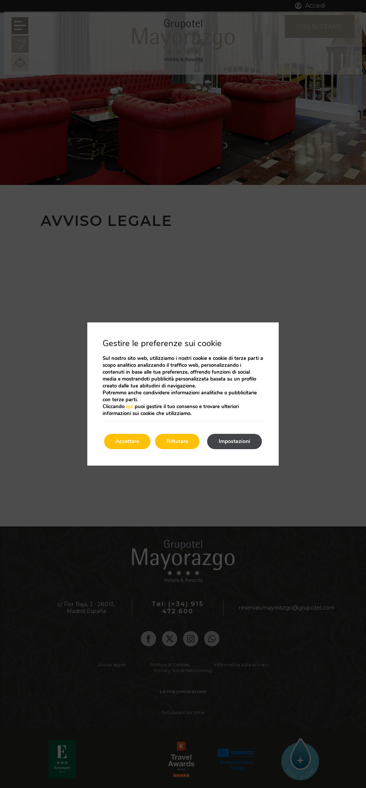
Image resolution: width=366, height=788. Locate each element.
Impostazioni (234, 441)
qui (129, 406)
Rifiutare (177, 441)
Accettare (127, 441)
